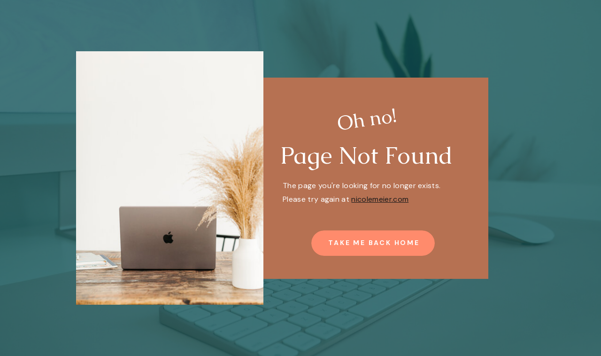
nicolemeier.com (379, 199)
